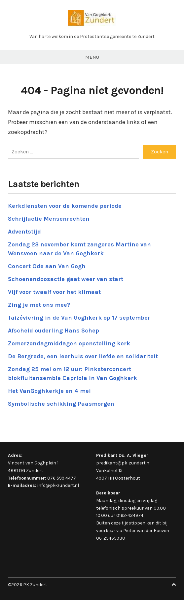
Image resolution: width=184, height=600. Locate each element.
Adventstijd (24, 231)
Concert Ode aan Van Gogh (47, 266)
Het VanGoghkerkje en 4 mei (49, 391)
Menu (92, 57)
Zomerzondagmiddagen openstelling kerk (69, 343)
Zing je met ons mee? (39, 304)
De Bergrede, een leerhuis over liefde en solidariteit (83, 356)
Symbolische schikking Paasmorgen (61, 403)
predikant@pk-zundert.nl (123, 463)
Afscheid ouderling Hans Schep (53, 330)
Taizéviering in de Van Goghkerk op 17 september (79, 317)
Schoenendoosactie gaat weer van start (65, 279)
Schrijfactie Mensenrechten (49, 218)
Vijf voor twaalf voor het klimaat (54, 292)
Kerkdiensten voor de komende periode (65, 205)
